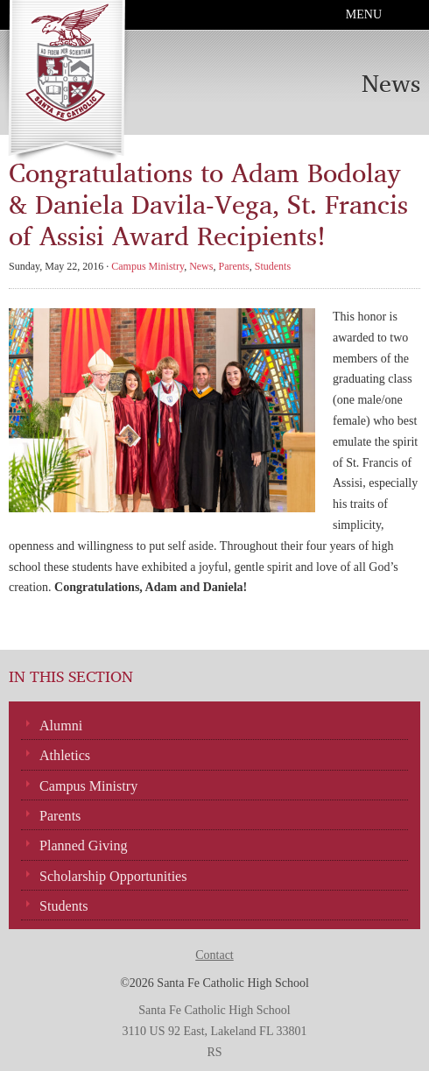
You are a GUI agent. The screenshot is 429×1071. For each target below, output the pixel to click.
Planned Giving (83, 845)
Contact (214, 955)
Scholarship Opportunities (113, 876)
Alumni (60, 725)
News (201, 266)
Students (273, 266)
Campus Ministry (147, 266)
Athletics (64, 755)
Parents (233, 266)
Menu (364, 14)
